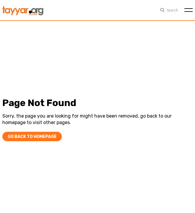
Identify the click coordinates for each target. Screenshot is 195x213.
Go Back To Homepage (32, 136)
